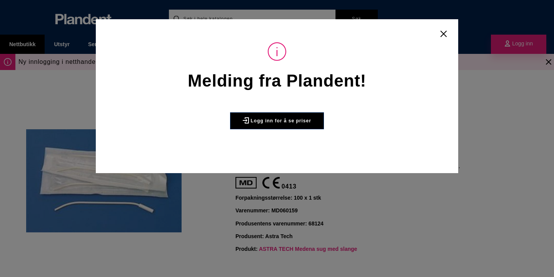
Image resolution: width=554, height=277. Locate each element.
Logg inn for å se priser (277, 120)
